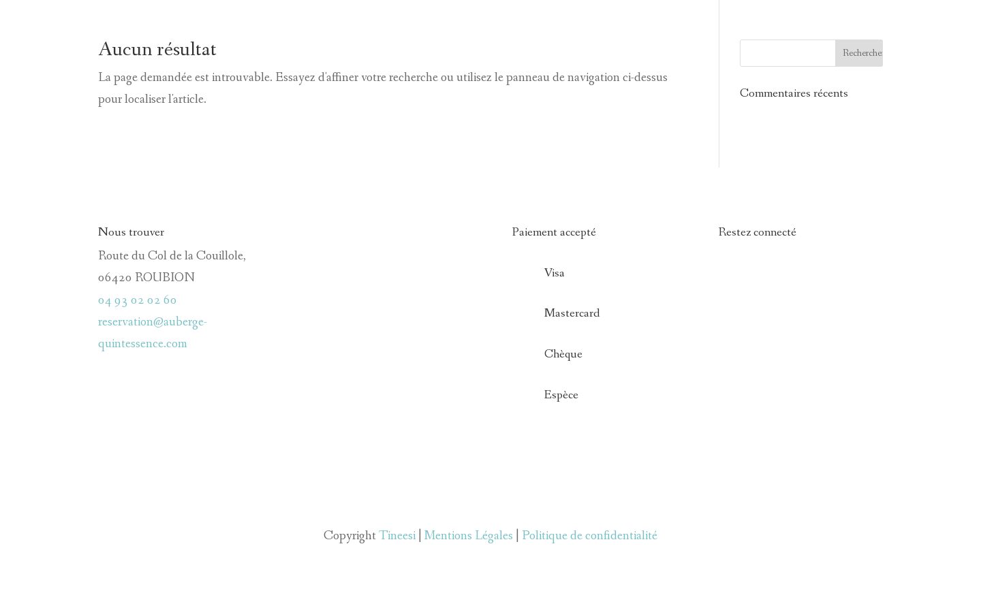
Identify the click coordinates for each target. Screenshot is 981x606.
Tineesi (397, 536)
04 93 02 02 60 (137, 300)
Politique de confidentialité (589, 536)
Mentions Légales (468, 536)
